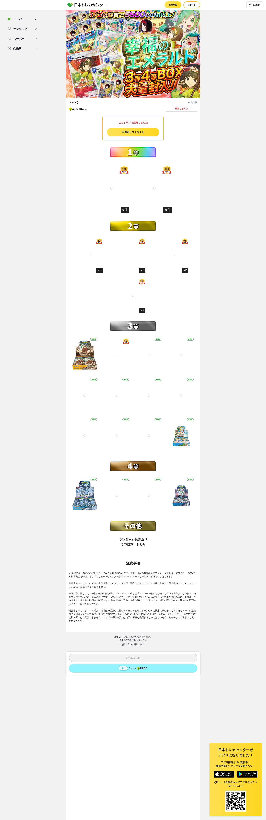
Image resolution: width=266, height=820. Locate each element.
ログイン (192, 5)
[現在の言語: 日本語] (254, 4)
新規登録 (173, 5)
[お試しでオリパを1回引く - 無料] (133, 668)
